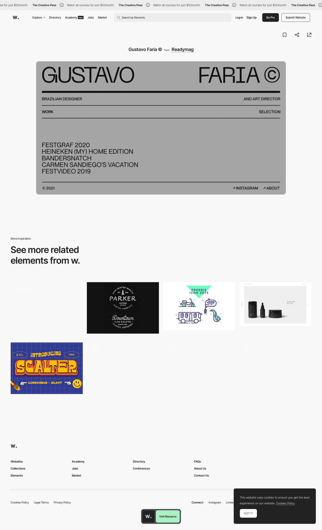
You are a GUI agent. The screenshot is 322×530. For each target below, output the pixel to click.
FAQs (197, 461)
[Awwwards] (16, 17)
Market (102, 17)
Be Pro (270, 17)
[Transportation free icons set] (199, 306)
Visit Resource (167, 516)
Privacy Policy (62, 502)
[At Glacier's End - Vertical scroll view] (123, 368)
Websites (17, 461)
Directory (55, 17)
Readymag (183, 49)
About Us (200, 468)
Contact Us (201, 475)
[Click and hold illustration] (275, 368)
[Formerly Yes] (275, 304)
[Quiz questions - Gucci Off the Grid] (199, 368)
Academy (74, 17)
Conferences (141, 468)
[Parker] (123, 308)
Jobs (91, 17)
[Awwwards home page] (148, 516)
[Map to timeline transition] (47, 309)
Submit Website (296, 17)
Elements (17, 475)
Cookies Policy (20, 502)
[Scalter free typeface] (47, 368)
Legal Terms (41, 502)
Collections (18, 468)
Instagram (215, 502)
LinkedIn (231, 502)
